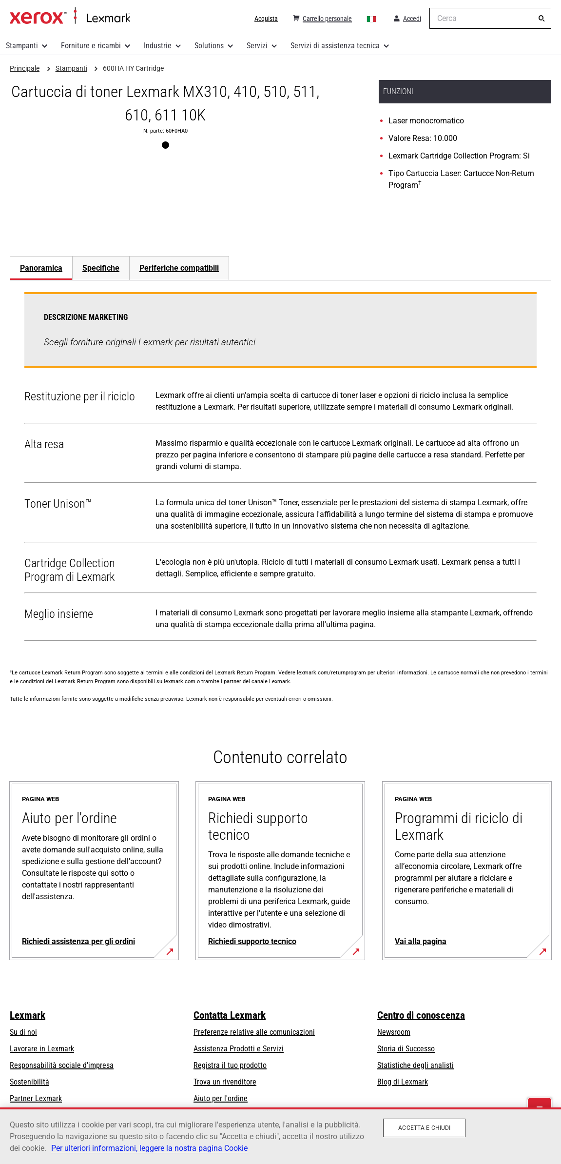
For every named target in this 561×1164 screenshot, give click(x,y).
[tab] (41, 268)
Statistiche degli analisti (415, 1065)
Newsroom (393, 1032)
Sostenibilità (29, 1081)
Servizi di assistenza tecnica (335, 45)
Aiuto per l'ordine (220, 1098)
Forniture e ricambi (91, 45)
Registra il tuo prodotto (230, 1065)
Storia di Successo (406, 1048)
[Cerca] (541, 18)
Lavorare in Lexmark (42, 1048)
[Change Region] (372, 18)
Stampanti (22, 45)
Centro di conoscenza (421, 1015)
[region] (280, 1135)
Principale (70, 16)
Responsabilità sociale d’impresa (62, 1065)
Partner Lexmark (36, 1098)
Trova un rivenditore (224, 1081)
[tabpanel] (280, 468)
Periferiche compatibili (179, 268)
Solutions (209, 45)
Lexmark (27, 1015)
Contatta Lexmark (229, 1015)
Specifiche (100, 268)
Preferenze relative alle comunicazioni (254, 1032)
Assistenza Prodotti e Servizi (238, 1048)
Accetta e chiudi (424, 1128)
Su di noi (23, 1032)
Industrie (158, 45)
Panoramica (41, 268)
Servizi (257, 45)
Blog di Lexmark (402, 1081)
